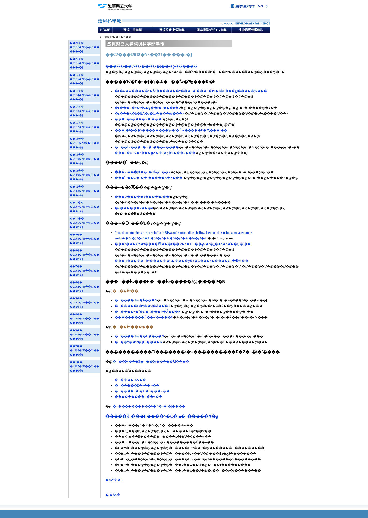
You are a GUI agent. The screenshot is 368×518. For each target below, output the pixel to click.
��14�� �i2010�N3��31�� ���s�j (84, 159)
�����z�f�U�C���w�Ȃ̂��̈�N (148, 312)
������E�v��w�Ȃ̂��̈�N (143, 306)
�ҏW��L (114, 480)
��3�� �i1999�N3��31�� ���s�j (84, 334)
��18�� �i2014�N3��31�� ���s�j (84, 95)
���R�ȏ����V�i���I (139, 119)
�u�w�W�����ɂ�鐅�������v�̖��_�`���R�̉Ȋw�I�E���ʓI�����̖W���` (191, 91)
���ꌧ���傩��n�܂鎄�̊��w (143, 172)
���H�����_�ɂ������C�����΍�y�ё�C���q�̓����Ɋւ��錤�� (181, 261)
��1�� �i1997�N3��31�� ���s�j (84, 366)
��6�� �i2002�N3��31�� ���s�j (84, 286)
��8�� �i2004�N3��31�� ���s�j (84, 255)
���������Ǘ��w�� (138, 397)
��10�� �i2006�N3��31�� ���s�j (84, 223)
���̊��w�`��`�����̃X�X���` (149, 178)
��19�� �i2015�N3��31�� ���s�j (84, 79)
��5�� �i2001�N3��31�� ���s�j (84, 302)
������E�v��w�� (137, 385)
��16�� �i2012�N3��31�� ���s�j (84, 127)
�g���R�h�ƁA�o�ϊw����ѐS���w (150, 113)
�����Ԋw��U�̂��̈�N (139, 336)
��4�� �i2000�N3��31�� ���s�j (84, 318)
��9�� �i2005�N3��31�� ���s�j (84, 239)
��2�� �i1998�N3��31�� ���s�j (84, 350)
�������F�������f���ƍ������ (151, 66)
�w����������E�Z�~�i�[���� (149, 406)
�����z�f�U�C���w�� (142, 391)
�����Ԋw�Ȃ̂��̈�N (136, 300)
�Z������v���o (134, 208)
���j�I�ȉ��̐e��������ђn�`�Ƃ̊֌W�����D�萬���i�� (171, 130)
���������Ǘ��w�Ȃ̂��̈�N (144, 317)
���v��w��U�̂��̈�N (138, 342)
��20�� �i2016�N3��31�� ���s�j (84, 63)
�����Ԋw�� (130, 380)
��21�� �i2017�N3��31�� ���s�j (84, 47)
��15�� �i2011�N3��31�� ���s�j (84, 143)
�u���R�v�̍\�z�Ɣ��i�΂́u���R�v (147, 108)
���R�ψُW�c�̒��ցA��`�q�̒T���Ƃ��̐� (155, 153)
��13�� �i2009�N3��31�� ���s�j (84, 175)
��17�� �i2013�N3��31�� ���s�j (84, 111)
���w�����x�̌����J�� (142, 197)
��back (112, 495)
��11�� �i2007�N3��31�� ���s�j (84, 207)
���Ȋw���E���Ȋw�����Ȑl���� (151, 361)
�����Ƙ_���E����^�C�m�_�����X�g (161, 416)
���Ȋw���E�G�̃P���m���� (147, 147)
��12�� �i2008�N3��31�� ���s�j (84, 191)
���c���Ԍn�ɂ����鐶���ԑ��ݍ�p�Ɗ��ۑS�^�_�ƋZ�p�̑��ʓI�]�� (183, 244)
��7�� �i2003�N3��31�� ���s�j (84, 270)
